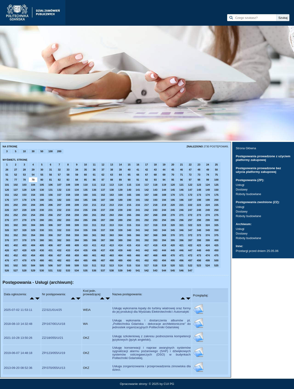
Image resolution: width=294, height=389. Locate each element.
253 (24, 215)
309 (77, 225)
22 (190, 164)
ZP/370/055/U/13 (53, 368)
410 (85, 245)
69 (164, 174)
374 (208, 235)
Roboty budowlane (248, 194)
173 (199, 194)
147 (190, 189)
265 (129, 215)
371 (181, 235)
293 (155, 220)
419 (164, 245)
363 (112, 235)
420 (173, 245)
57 (59, 174)
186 (94, 200)
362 (103, 235)
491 (138, 260)
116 (138, 184)
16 (137, 164)
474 (208, 255)
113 (112, 184)
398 (199, 240)
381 (50, 240)
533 (68, 270)
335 (85, 230)
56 (50, 174)
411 (94, 245)
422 (190, 245)
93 (155, 179)
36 (94, 169)
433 (68, 250)
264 (120, 215)
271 (181, 215)
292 (146, 220)
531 (50, 270)
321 (181, 225)
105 (42, 184)
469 (164, 255)
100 (50, 151)
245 (173, 210)
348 (199, 230)
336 (94, 230)
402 (16, 245)
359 (77, 235)
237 (103, 210)
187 (103, 200)
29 (33, 169)
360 (85, 235)
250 (216, 210)
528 (24, 270)
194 (164, 200)
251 (7, 215)
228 (24, 210)
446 (181, 250)
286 (94, 220)
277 (16, 220)
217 (146, 205)
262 (103, 215)
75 (216, 174)
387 (103, 240)
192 (146, 200)
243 (155, 210)
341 (138, 230)
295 (173, 220)
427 (16, 250)
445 (173, 250)
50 (41, 151)
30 (33, 151)
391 (138, 240)
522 (190, 265)
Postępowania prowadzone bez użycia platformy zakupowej (258, 170)
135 (85, 189)
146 (181, 189)
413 (112, 245)
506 (50, 265)
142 (146, 189)
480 (42, 260)
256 (50, 215)
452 (16, 255)
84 (76, 179)
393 (155, 240)
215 (129, 205)
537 (103, 270)
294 (164, 220)
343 (155, 230)
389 (120, 240)
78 (24, 179)
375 (216, 235)
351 (7, 235)
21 (181, 164)
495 (173, 260)
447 (190, 250)
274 (208, 215)
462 (103, 255)
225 (216, 205)
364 (120, 235)
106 (50, 184)
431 (50, 250)
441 (138, 250)
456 (50, 255)
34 (76, 169)
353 (24, 235)
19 (164, 164)
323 (199, 225)
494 (164, 260)
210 (85, 205)
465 (129, 255)
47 (190, 169)
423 (199, 245)
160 (85, 194)
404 (33, 245)
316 (138, 225)
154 (33, 194)
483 (68, 260)
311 (94, 225)
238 (112, 210)
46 (181, 169)
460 (85, 255)
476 (7, 260)
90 (129, 179)
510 (85, 265)
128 (24, 189)
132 (59, 189)
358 (68, 235)
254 (33, 215)
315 (129, 225)
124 (208, 184)
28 (24, 169)
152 (16, 194)
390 (129, 240)
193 (155, 200)
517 (146, 265)
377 (16, 240)
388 (112, 240)
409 (77, 245)
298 (199, 220)
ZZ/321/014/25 (52, 310)
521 (181, 265)
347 (190, 230)
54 (33, 174)
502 (16, 265)
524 (208, 265)
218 (155, 205)
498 (199, 260)
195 (173, 200)
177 (16, 200)
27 (15, 169)
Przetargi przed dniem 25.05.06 (257, 251)
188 (112, 200)
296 (181, 220)
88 (111, 179)
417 (146, 245)
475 (216, 255)
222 (190, 205)
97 (190, 179)
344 (164, 230)
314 (120, 225)
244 (164, 210)
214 (120, 205)
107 (59, 184)
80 (41, 179)
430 (42, 250)
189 (120, 200)
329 (33, 230)
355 (42, 235)
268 (155, 215)
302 (16, 225)
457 (59, 255)
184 (77, 200)
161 (94, 194)
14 (120, 164)
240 (129, 210)
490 (129, 260)
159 (77, 194)
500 (216, 260)
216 (138, 205)
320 (173, 225)
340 (129, 230)
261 (94, 215)
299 (208, 220)
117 (146, 184)
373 (199, 235)
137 (103, 189)
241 (138, 210)
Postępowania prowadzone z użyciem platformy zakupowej (263, 158)
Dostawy (241, 189)
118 (155, 184)
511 (94, 265)
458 (68, 255)
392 (146, 240)
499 (208, 260)
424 (208, 245)
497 (190, 260)
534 (77, 270)
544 (164, 270)
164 (120, 194)
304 (33, 225)
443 (155, 250)
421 (181, 245)
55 (41, 174)
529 (33, 270)
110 (85, 184)
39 (120, 169)
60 (85, 174)
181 (50, 200)
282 (59, 220)
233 (68, 210)
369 (164, 235)
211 (94, 205)
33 (68, 169)
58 (68, 174)
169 (164, 194)
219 (164, 205)
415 (129, 245)
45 (172, 169)
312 (103, 225)
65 (129, 174)
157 (59, 194)
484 (77, 260)
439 (120, 250)
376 (7, 240)
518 (155, 265)
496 (181, 260)
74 (207, 174)
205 (42, 205)
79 (33, 179)
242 (146, 210)
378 (24, 240)
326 (7, 230)
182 (59, 200)
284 (77, 220)
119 (164, 184)
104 (33, 184)
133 (68, 189)
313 (112, 225)
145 (173, 189)
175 (216, 194)
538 (112, 270)
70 (172, 174)
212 (103, 205)
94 (164, 179)
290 (129, 220)
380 (42, 240)
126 (7, 189)
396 (181, 240)
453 (24, 255)
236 (94, 210)
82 (59, 179)
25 (216, 164)
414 (120, 245)
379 (33, 240)
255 (42, 215)
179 (33, 200)
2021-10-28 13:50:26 (18, 337)
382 (59, 240)
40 (129, 169)
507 (59, 265)
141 (138, 189)
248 (199, 210)
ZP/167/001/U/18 (53, 324)
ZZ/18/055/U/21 (52, 337)
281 (50, 220)
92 (146, 179)
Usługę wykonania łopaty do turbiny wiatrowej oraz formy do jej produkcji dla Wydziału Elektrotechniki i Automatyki (151, 309)
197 (190, 200)
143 (155, 189)
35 (85, 169)
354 (33, 235)
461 (94, 255)
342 (146, 230)
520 (173, 265)
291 (138, 220)
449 (208, 250)
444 (164, 250)
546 (181, 270)
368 (155, 235)
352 (16, 235)
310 (85, 225)
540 (129, 270)
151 (7, 194)
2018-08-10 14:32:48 (18, 324)
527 (16, 270)
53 (24, 174)
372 (190, 235)
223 (199, 205)
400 (216, 240)
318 (155, 225)
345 (173, 230)
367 (146, 235)
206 (50, 205)
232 (59, 210)
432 (59, 250)
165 (129, 194)
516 (138, 265)
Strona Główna (246, 148)
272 (190, 215)
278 (24, 220)
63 (111, 174)
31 (50, 169)
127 (16, 189)
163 (112, 194)
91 (137, 179)
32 (59, 169)
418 (155, 245)
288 (112, 220)
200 (59, 151)
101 (7, 184)
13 (111, 164)
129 (33, 189)
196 (181, 200)
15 (129, 164)
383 (68, 240)
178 (24, 200)
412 (103, 245)
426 (7, 250)
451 (7, 255)
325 (216, 225)
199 (208, 200)
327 (16, 230)
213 (112, 205)
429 (33, 250)
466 (138, 255)
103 (24, 184)
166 (138, 194)
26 (7, 169)
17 (146, 164)
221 (181, 205)
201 (7, 205)
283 (68, 220)
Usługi (240, 185)
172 (190, 194)
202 (16, 205)
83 (68, 179)
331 (50, 230)
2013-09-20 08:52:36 (18, 368)
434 (77, 250)
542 (146, 270)
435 (85, 250)
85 (85, 179)
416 (138, 245)
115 (129, 184)
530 (42, 270)
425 (216, 245)
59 (76, 174)
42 (146, 169)
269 (164, 215)
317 (146, 225)
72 (190, 174)
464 (120, 255)
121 (181, 184)
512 (103, 265)
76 (7, 179)
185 (85, 200)
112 (103, 184)
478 (24, 260)
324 (208, 225)
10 (24, 151)
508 (68, 265)
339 (120, 230)
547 (190, 270)
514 (120, 265)
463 (112, 255)
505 (42, 265)
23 (199, 164)
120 (173, 184)
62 (103, 174)
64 (120, 174)
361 (94, 235)
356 (50, 235)
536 (94, 270)
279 (33, 220)
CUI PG (169, 384)
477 (16, 260)
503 (24, 265)
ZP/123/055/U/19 (53, 353)
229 (33, 210)
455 (42, 255)
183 (68, 200)
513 (112, 265)
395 (173, 240)
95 (172, 179)
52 (15, 174)
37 (103, 169)
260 (85, 215)
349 (208, 230)
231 (50, 210)
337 (103, 230)
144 (164, 189)
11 (94, 164)
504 (33, 265)
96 (181, 179)
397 (190, 240)
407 (59, 245)
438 (112, 250)
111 (94, 184)
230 (42, 210)
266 (138, 215)
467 (146, 255)
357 (59, 235)
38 (111, 169)
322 (190, 225)
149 (208, 189)
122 (190, 184)
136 (94, 189)
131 (50, 189)
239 (120, 210)
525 (216, 265)
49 (207, 169)
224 (208, 205)
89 (120, 179)
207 (59, 205)
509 (77, 265)
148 (199, 189)
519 (164, 265)
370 (173, 235)
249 (208, 210)
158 (68, 194)
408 (68, 245)
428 (24, 250)
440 (129, 250)
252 (16, 215)
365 (129, 235)
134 (77, 189)
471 (181, 255)
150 (216, 189)
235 (85, 210)
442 (146, 250)
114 (120, 184)
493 (155, 260)
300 (216, 220)
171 (181, 194)
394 (164, 240)
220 (173, 205)
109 (77, 184)
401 (7, 245)
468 (155, 255)
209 (77, 205)
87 (103, 179)
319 (164, 225)
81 (50, 179)
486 (94, 260)
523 (199, 265)
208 (68, 205)
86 (94, 179)
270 (173, 215)
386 (94, 240)
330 (42, 230)
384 (77, 240)
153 (24, 194)
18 (155, 164)
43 (155, 169)
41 (137, 169)
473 (199, 255)
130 (42, 189)
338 (112, 230)
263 (112, 215)
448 (199, 250)
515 (129, 265)
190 (129, 200)
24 (207, 164)
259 (77, 215)
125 (216, 184)
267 (146, 215)
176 (7, 200)
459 (77, 255)
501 (7, 265)
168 (155, 194)
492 (146, 260)
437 (103, 250)
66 (137, 174)
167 (146, 194)
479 (33, 260)
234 (77, 210)
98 (199, 179)
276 (7, 220)
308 (68, 225)
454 (33, 255)
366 (138, 235)
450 (216, 250)
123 (199, 184)
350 (216, 230)
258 (68, 215)
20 (172, 164)
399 (208, 240)
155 (42, 194)
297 (190, 220)
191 (138, 200)
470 (173, 255)
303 (24, 225)
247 (190, 210)
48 (199, 169)
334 (77, 230)
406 (50, 245)
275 (216, 215)
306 (50, 225)
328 (24, 230)
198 (199, 200)
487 (103, 260)
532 (59, 270)
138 (112, 189)
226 (7, 210)
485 (85, 260)
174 (208, 194)
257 (59, 215)
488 (112, 260)
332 (59, 230)
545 (173, 270)
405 (42, 245)
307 (59, 225)
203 (24, 205)
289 (120, 220)
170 (173, 194)
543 (155, 270)
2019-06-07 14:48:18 (18, 353)
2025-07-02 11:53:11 (18, 310)
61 (94, 174)
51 (7, 174)
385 (85, 240)
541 (138, 270)
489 (120, 260)
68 (155, 174)
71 (181, 174)
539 (120, 270)
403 (24, 245)
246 (181, 210)
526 (7, 270)
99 (207, 179)
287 (103, 220)
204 (33, 205)
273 (199, 215)
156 (50, 194)
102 (16, 184)
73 (199, 174)
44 (164, 169)
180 (42, 200)
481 (50, 260)
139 (120, 189)
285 (85, 220)
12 (103, 164)
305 (42, 225)
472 (190, 255)
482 (59, 260)
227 (16, 210)
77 (15, 179)
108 (68, 184)
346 (181, 230)
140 (129, 189)
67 (146, 174)
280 (42, 220)
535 (85, 270)
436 (94, 250)
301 (7, 225)
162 (103, 194)
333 (68, 230)
